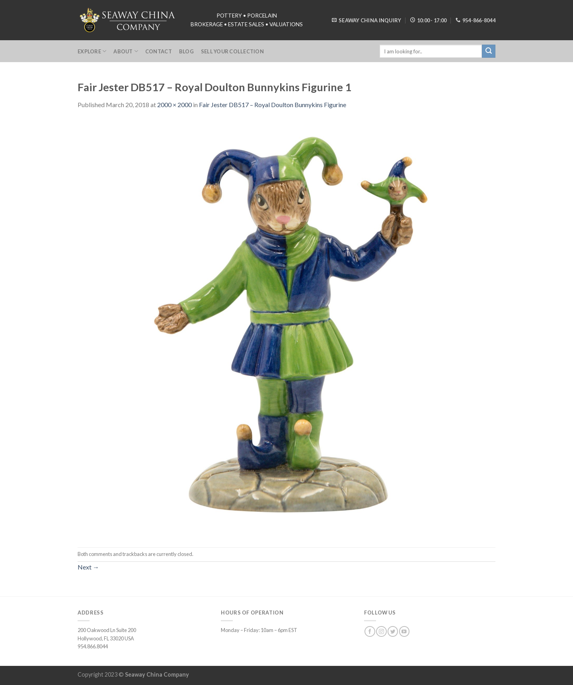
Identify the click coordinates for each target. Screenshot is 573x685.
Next (88, 567)
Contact (158, 51)
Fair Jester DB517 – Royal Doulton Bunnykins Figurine (272, 104)
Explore (92, 51)
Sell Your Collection (232, 51)
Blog (186, 51)
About (125, 51)
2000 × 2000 (174, 104)
